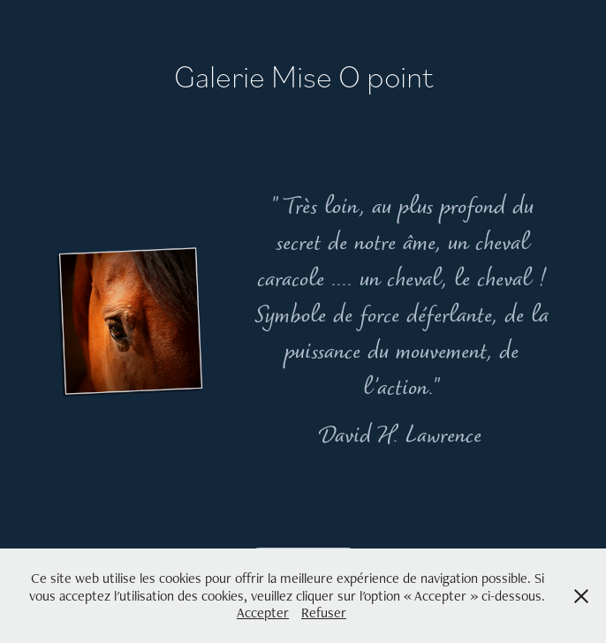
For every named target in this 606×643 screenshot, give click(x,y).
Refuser (323, 612)
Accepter (263, 612)
